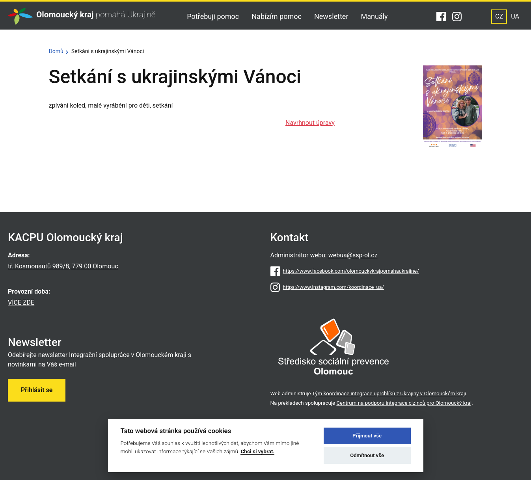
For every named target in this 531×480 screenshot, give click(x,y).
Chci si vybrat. (257, 451)
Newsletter (331, 16)
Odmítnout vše (367, 455)
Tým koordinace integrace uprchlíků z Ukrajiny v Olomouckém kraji (389, 393)
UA (515, 16)
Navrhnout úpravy (310, 123)
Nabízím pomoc (277, 16)
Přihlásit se (36, 390)
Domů (56, 51)
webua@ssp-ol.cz (353, 255)
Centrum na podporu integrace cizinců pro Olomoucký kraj (403, 403)
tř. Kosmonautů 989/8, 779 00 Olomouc (63, 266)
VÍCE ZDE (21, 302)
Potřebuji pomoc (213, 16)
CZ (499, 16)
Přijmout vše (367, 436)
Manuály (374, 16)
